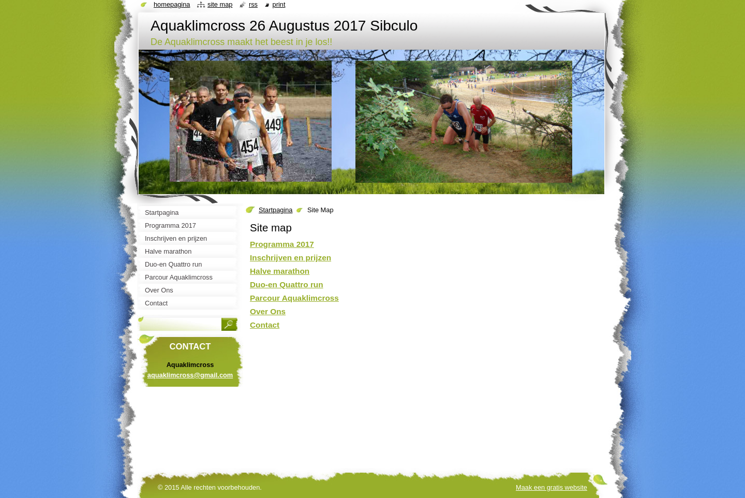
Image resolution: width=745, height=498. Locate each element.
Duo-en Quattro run (286, 284)
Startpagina (275, 210)
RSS (253, 4)
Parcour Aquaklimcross (294, 298)
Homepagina (172, 4)
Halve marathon (279, 271)
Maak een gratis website (551, 487)
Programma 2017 (282, 244)
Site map (219, 4)
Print (279, 4)
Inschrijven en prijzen (290, 257)
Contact (264, 324)
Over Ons (268, 311)
